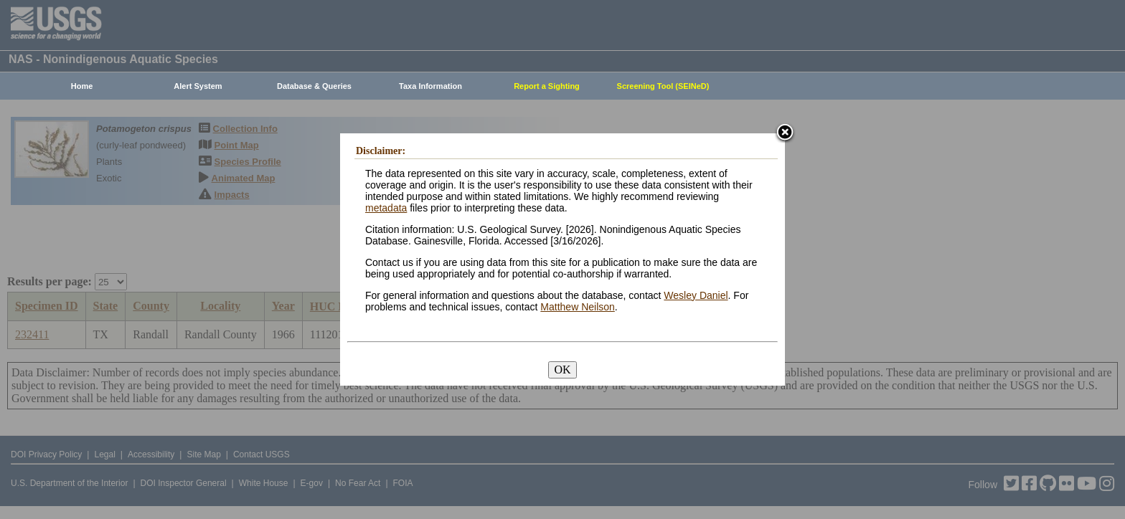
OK (562, 369)
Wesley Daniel (696, 295)
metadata (386, 208)
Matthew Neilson (577, 307)
